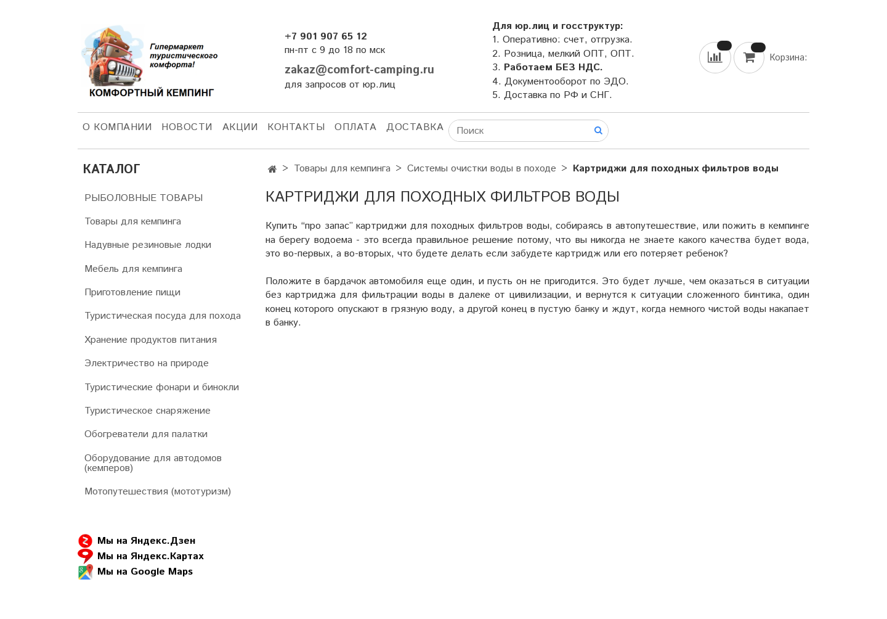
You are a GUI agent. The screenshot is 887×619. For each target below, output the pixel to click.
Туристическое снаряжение (147, 411)
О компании (117, 127)
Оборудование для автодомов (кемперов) (153, 463)
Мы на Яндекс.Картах (140, 556)
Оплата (355, 127)
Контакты (296, 127)
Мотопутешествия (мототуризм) (157, 492)
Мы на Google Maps (135, 572)
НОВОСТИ (187, 127)
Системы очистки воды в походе (481, 169)
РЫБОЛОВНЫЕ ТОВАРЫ (143, 198)
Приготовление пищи (132, 292)
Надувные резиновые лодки (147, 245)
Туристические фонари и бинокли (161, 387)
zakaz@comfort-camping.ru (359, 70)
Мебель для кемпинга (133, 269)
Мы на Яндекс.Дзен (136, 541)
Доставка (415, 127)
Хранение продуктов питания (150, 340)
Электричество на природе (146, 363)
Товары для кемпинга (342, 169)
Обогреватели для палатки (146, 434)
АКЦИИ (240, 127)
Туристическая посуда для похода (162, 316)
